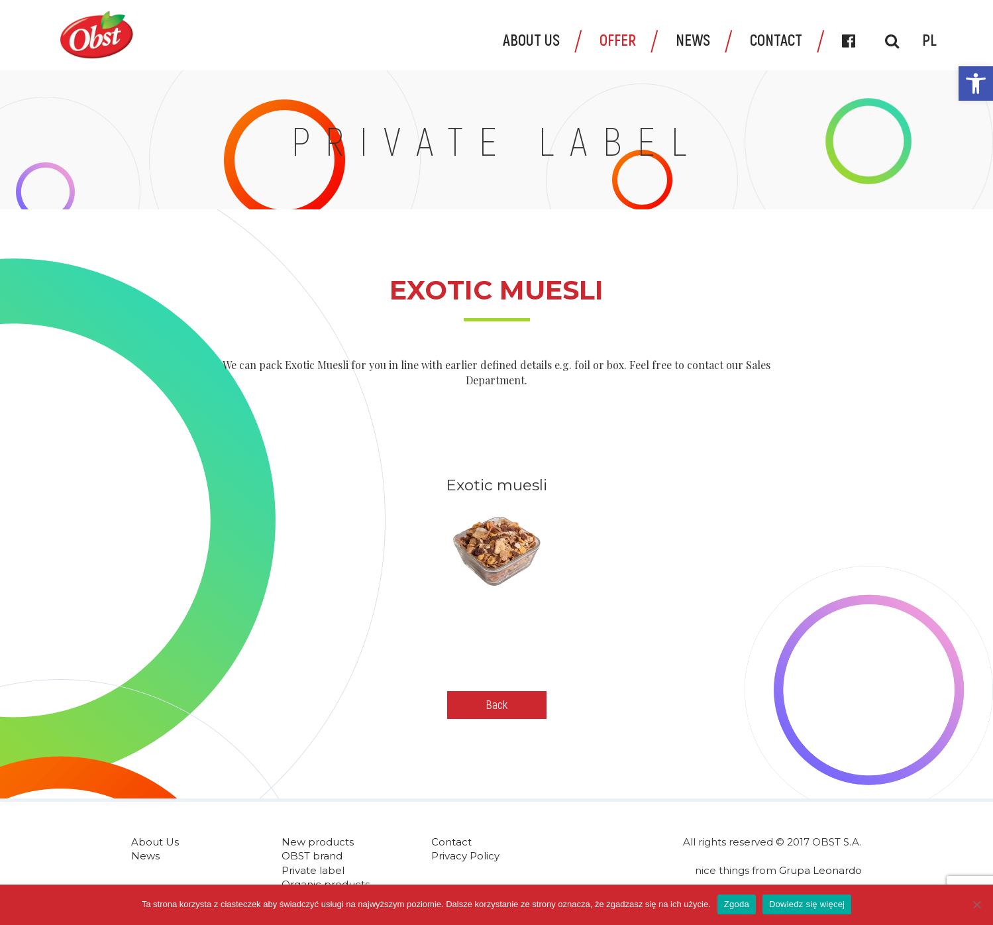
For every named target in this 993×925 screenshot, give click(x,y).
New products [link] (318, 842)
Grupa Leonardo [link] (820, 870)
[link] (976, 83)
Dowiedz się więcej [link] (807, 904)
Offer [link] (618, 39)
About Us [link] (531, 39)
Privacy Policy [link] (465, 855)
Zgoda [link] (736, 904)
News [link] (693, 39)
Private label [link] (313, 870)
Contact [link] (776, 39)
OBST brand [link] (312, 855)
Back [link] (496, 704)
